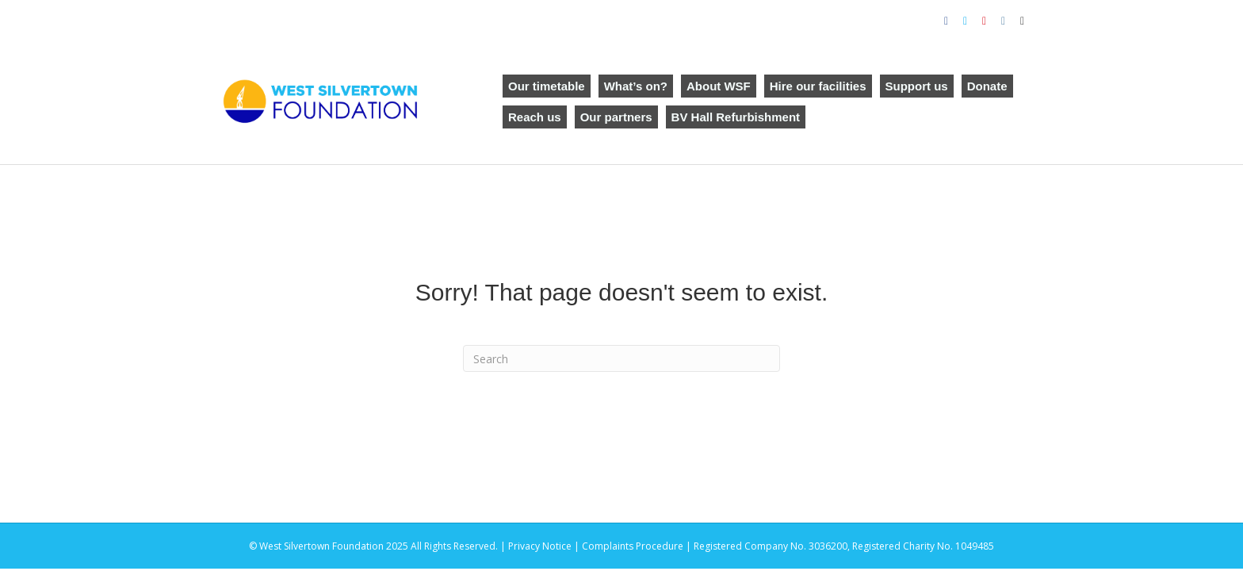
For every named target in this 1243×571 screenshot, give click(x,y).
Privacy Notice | (545, 546)
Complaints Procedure (632, 546)
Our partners (616, 117)
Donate (987, 86)
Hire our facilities (818, 86)
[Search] (621, 358)
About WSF (719, 86)
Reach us (534, 117)
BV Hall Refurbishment (736, 117)
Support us (916, 86)
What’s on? (635, 86)
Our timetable (546, 86)
